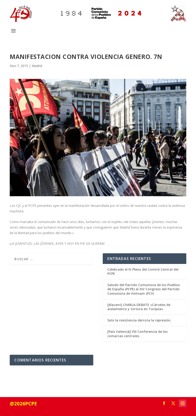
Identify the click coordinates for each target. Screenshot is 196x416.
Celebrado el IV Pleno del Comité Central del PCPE (142, 271)
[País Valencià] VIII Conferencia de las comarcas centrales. (137, 333)
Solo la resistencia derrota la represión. (139, 320)
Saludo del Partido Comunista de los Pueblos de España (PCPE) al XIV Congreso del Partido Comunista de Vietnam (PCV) (143, 289)
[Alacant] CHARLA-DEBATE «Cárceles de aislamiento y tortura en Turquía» (138, 307)
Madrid (37, 66)
